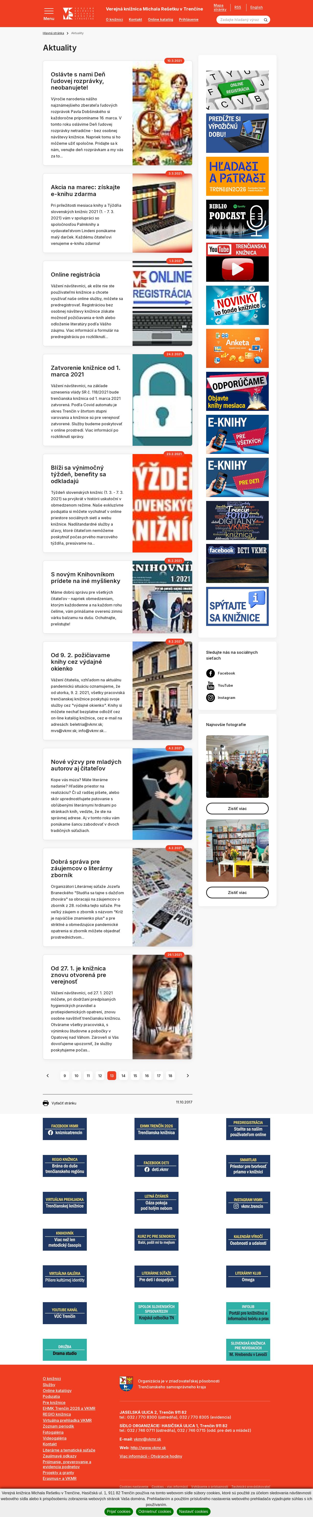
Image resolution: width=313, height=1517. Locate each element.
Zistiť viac (237, 808)
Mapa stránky (220, 7)
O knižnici (114, 19)
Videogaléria (55, 1438)
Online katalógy (57, 1390)
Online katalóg (160, 19)
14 (123, 1076)
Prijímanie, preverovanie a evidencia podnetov (67, 1464)
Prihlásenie (189, 19)
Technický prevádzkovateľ (250, 1486)
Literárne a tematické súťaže (69, 1450)
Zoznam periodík (58, 1426)
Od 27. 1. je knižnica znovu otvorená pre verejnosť (78, 975)
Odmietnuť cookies (154, 1511)
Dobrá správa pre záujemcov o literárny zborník (81, 868)
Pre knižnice (54, 1402)
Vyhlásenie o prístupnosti (209, 1486)
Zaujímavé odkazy (60, 1456)
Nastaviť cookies (193, 1511)
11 (88, 1076)
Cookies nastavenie (134, 1486)
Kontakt (135, 19)
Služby (49, 1384)
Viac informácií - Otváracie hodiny (151, 1456)
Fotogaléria (53, 1432)
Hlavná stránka (53, 33)
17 (159, 1076)
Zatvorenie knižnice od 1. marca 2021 (86, 371)
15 (135, 1076)
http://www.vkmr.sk (148, 1447)
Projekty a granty (58, 1472)
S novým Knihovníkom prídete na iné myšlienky (85, 577)
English (256, 7)
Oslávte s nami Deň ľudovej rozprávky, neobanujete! (78, 81)
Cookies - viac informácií (170, 1486)
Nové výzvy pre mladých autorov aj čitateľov (86, 765)
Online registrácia (75, 274)
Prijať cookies (119, 1511)
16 (147, 1076)
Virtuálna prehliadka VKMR (67, 1420)
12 (100, 1076)
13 (112, 1076)
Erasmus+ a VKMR (60, 1478)
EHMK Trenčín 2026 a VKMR (69, 1408)
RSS (238, 7)
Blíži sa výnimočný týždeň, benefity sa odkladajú (78, 474)
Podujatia (51, 1396)
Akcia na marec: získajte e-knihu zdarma (85, 190)
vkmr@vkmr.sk (147, 1439)
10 (76, 1076)
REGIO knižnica (57, 1414)
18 (170, 1076)
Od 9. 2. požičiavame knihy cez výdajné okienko (80, 662)
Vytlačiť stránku (59, 1103)
